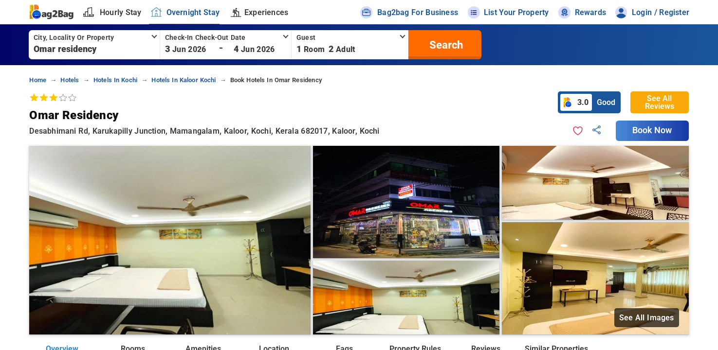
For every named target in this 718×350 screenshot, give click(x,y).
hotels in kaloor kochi (183, 80)
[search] (444, 44)
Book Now (652, 130)
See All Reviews (659, 102)
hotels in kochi (115, 80)
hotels (69, 80)
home (37, 80)
